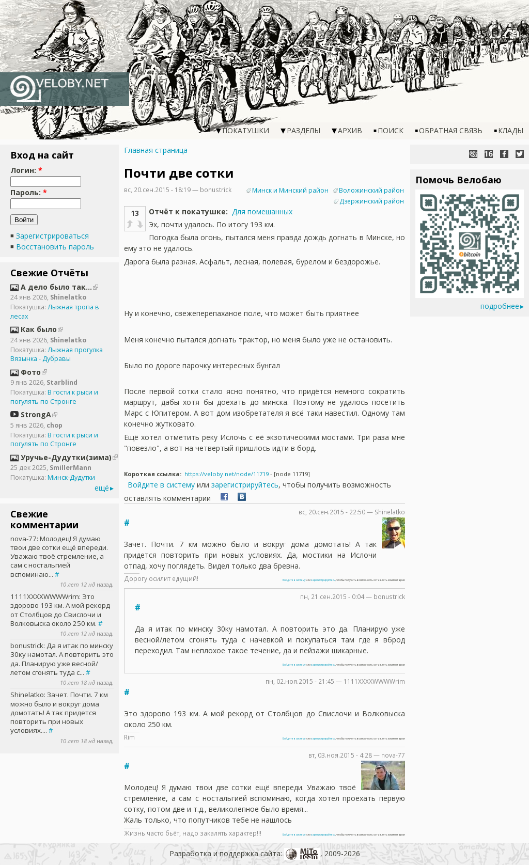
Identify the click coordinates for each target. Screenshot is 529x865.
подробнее (499, 306)
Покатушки (245, 130)
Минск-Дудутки (71, 477)
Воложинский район (371, 190)
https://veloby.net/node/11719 (226, 474)
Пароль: (28, 192)
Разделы (303, 130)
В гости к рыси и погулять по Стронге (54, 397)
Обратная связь (451, 130)
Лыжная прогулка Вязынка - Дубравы (56, 354)
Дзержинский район (371, 201)
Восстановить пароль (55, 246)
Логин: (26, 170)
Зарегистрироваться (52, 236)
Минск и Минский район (290, 190)
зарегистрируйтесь (244, 485)
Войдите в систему (161, 485)
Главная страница (156, 150)
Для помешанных (262, 211)
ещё (102, 488)
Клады (510, 130)
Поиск (390, 130)
